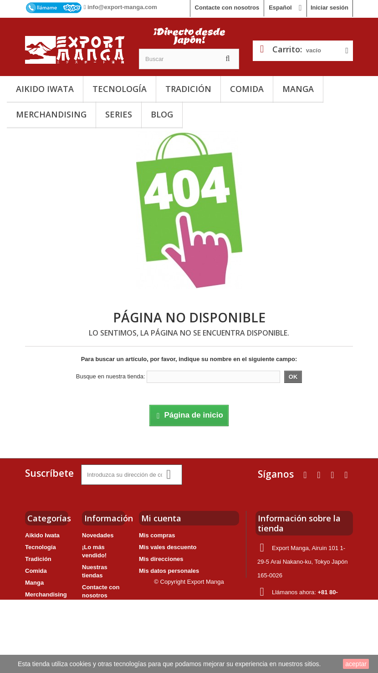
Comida (247, 88)
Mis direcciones (161, 559)
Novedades (97, 535)
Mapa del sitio (101, 639)
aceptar (356, 664)
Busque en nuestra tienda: (110, 376)
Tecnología (119, 88)
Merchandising (51, 114)
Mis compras (157, 535)
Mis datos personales (169, 570)
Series (118, 114)
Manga (298, 88)
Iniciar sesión (329, 7)
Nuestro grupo (102, 627)
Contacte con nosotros (227, 7)
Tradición (188, 88)
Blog (162, 114)
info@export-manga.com (122, 7)
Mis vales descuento (167, 547)
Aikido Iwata (45, 88)
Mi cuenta (161, 518)
